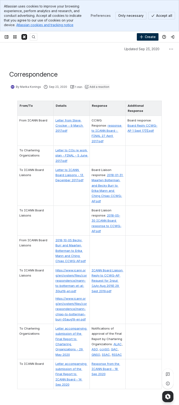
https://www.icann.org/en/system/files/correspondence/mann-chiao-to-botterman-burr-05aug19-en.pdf (69, 282)
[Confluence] (24, 37)
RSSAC (117, 328)
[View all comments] (168, 374)
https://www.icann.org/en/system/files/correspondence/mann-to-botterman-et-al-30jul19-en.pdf (69, 254)
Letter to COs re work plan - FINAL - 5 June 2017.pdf (68, 145)
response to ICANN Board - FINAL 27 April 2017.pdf (109, 125)
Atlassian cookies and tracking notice (44, 25)
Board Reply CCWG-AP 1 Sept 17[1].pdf (148, 120)
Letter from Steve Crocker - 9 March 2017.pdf (66, 120)
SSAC (106, 328)
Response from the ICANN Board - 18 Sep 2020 (108, 343)
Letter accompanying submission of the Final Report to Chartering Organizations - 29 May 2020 (69, 313)
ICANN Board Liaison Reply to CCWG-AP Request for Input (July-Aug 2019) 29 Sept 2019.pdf (109, 254)
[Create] (147, 37)
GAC (114, 323)
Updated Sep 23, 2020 (141, 49)
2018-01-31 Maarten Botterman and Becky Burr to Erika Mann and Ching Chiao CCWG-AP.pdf (109, 175)
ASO (95, 323)
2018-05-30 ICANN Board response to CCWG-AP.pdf (106, 205)
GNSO (96, 328)
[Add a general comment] (30, 394)
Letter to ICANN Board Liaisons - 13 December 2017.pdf (69, 164)
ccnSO (104, 323)
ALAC (118, 318)
